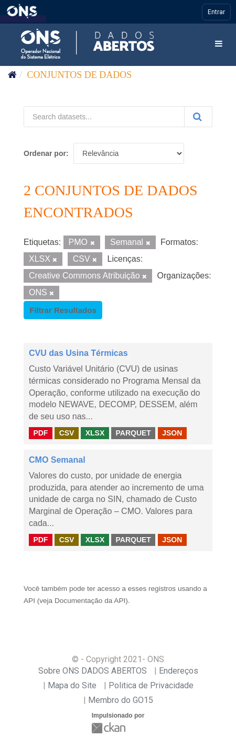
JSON (172, 433)
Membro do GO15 (120, 700)
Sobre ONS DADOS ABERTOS (92, 671)
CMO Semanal (57, 459)
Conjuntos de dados (79, 75)
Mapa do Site (72, 685)
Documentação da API (90, 601)
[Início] (12, 75)
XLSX (95, 433)
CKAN (109, 727)
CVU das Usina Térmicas (78, 353)
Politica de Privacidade (151, 685)
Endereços (178, 671)
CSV (66, 433)
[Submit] (198, 116)
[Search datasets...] (104, 116)
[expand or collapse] (218, 44)
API (29, 601)
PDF (40, 433)
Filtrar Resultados (62, 310)
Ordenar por (45, 153)
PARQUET (133, 433)
